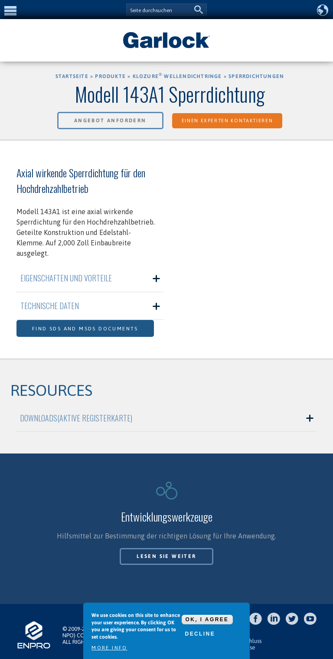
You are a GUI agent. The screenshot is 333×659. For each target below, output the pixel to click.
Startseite (72, 76)
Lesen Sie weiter (166, 556)
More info (109, 647)
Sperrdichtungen (256, 76)
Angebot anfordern (110, 120)
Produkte (110, 76)
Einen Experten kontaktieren (227, 120)
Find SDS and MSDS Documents (85, 329)
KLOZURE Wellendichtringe (177, 76)
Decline (200, 634)
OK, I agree (207, 620)
